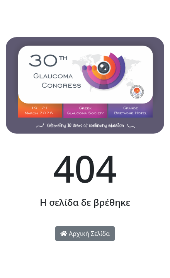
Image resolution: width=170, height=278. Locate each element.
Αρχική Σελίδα (85, 233)
